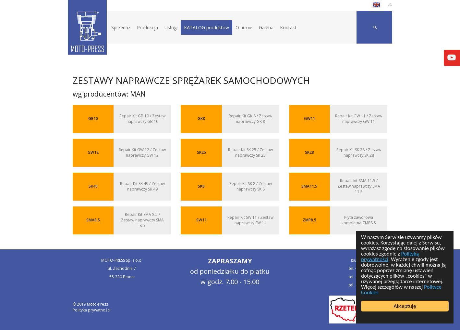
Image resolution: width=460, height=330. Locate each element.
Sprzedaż (120, 27)
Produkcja (147, 27)
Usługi (170, 27)
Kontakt (288, 27)
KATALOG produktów (206, 27)
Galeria (266, 27)
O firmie (244, 27)
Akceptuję (405, 306)
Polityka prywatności (91, 310)
